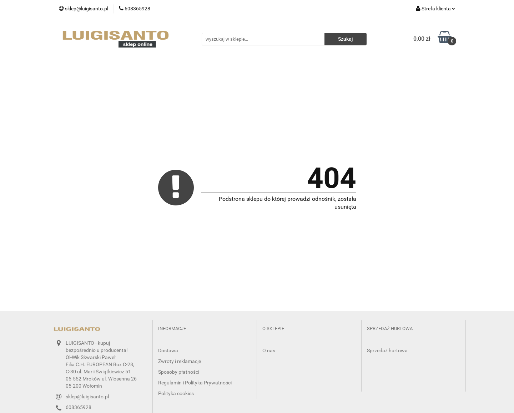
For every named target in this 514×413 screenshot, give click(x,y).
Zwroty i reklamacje (179, 361)
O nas (268, 350)
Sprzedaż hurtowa (387, 350)
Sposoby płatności (178, 372)
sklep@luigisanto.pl (87, 396)
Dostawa (168, 350)
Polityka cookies (176, 393)
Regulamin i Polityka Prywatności (195, 382)
